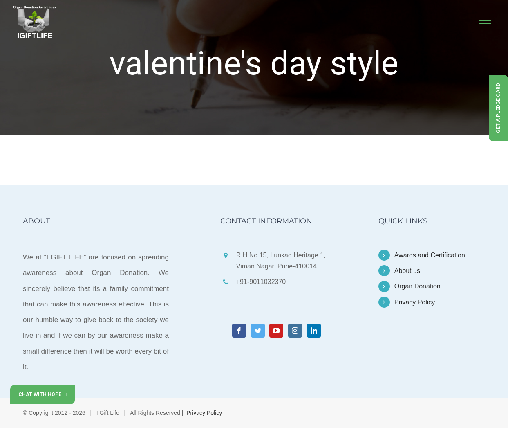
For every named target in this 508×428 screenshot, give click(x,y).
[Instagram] (295, 331)
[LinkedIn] (314, 331)
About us (407, 270)
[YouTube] (276, 331)
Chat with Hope (42, 394)
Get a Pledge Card (498, 108)
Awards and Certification (429, 255)
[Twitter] (258, 331)
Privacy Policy (414, 302)
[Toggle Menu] (485, 23)
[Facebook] (239, 331)
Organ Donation (417, 286)
